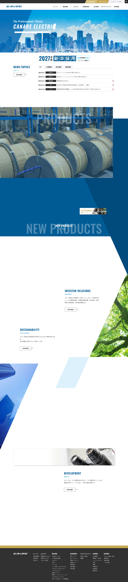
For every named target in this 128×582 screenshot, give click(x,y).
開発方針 (95, 570)
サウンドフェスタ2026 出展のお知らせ (68, 72)
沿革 (94, 562)
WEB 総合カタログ (45, 556)
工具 (53, 562)
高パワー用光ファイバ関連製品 (60, 578)
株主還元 (72, 568)
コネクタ (54, 560)
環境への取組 (84, 556)
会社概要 (95, 556)
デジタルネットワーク (58, 576)
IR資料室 (72, 564)
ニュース (35, 553)
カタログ (43, 553)
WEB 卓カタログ (45, 558)
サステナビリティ (85, 553)
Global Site (92, 2)
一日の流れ (107, 562)
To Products (93, 211)
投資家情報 (36, 556)
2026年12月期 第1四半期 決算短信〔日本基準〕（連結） (73, 85)
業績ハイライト (74, 560)
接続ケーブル (55, 572)
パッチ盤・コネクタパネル (59, 566)
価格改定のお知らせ (63, 81)
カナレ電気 (14, 6)
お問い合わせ (103, 2)
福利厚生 (106, 558)
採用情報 (116, 6)
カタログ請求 (44, 560)
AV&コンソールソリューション (60, 574)
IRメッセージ (73, 558)
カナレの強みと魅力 (109, 556)
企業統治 (95, 568)
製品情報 (35, 558)
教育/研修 (106, 560)
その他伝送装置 (56, 558)
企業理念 (95, 566)
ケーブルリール (56, 570)
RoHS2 (82, 558)
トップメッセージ (97, 560)
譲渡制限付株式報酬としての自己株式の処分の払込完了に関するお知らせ (78, 89)
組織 (94, 564)
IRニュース (73, 556)
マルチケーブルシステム (58, 568)
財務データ (73, 562)
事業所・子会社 (97, 558)
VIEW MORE (19, 75)
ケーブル (54, 564)
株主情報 (72, 566)
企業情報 (95, 553)
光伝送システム (56, 556)
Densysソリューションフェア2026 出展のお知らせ (72, 76)
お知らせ (35, 560)
